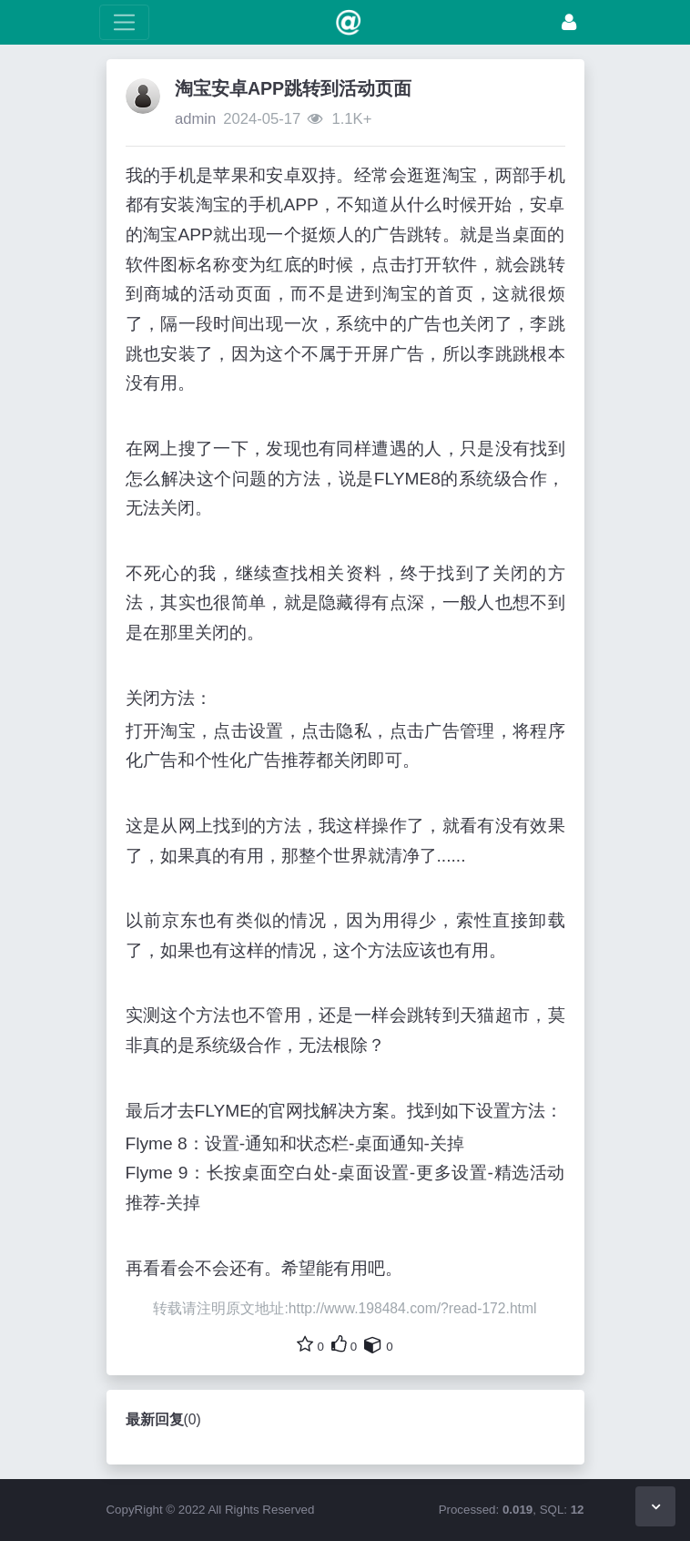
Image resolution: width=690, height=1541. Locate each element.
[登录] (569, 22)
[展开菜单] (124, 22)
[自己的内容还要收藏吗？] (373, 1344)
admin (195, 119)
